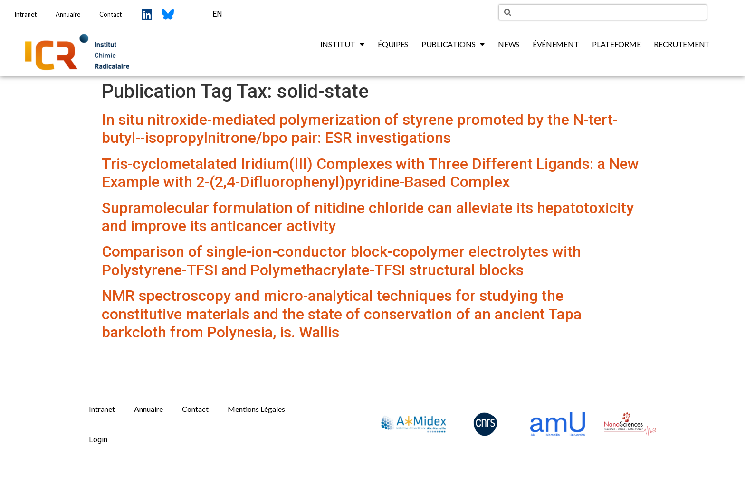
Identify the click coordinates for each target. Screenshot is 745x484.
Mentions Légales (256, 408)
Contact (110, 14)
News (508, 43)
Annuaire (68, 14)
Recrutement (682, 43)
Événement (556, 43)
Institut (342, 44)
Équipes (393, 43)
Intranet (25, 14)
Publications (453, 44)
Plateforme (616, 43)
